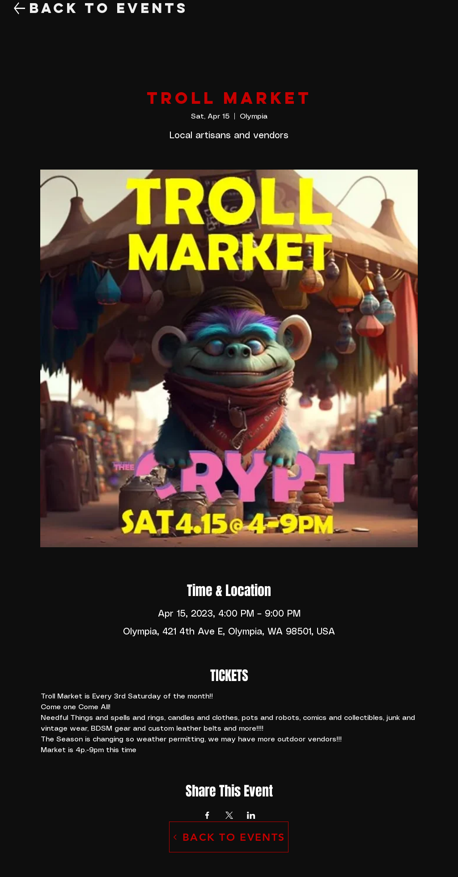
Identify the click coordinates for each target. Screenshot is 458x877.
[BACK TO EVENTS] (228, 837)
